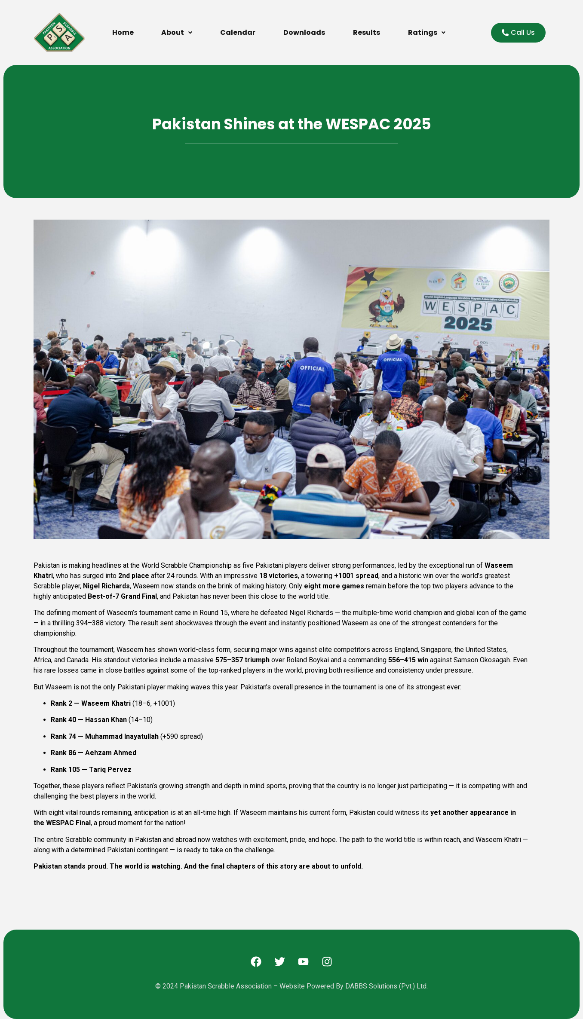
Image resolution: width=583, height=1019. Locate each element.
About (176, 32)
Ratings (426, 32)
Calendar (237, 32)
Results (366, 32)
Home (123, 32)
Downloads (304, 32)
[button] (176, 33)
